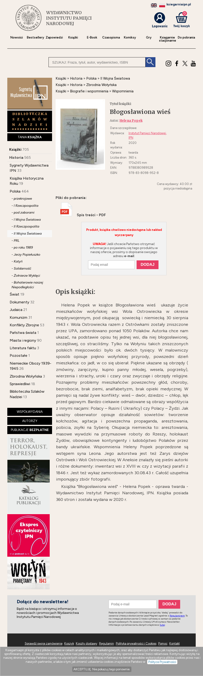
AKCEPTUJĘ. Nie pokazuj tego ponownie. (101, 669)
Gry (148, 37)
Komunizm (18, 317)
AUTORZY (29, 421)
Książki (73, 37)
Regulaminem (177, 615)
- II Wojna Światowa (27, 234)
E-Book (92, 37)
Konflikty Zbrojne (24, 325)
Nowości (16, 37)
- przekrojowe (22, 199)
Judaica (16, 309)
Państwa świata (23, 332)
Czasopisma (111, 37)
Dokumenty (19, 302)
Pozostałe (18, 355)
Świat (14, 294)
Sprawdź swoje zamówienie (43, 643)
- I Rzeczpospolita (25, 206)
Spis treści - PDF (83, 215)
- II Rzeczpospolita (25, 226)
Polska (15, 191)
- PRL (15, 241)
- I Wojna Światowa (26, 220)
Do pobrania (186, 37)
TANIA (30, 137)
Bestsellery (35, 37)
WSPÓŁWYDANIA (30, 412)
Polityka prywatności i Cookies (136, 643)
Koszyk (69, 643)
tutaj (162, 624)
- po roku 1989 (22, 247)
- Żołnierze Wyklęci (26, 276)
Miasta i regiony (23, 340)
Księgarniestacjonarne (167, 39)
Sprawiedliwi (20, 384)
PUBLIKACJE (30, 430)
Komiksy (130, 37)
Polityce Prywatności (162, 662)
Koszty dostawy (86, 643)
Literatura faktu (23, 348)
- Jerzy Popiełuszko (26, 255)
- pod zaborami (23, 213)
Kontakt (174, 643)
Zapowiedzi (54, 37)
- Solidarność (21, 269)
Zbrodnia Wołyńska (26, 376)
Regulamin (106, 643)
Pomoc (162, 643)
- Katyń (17, 261)
